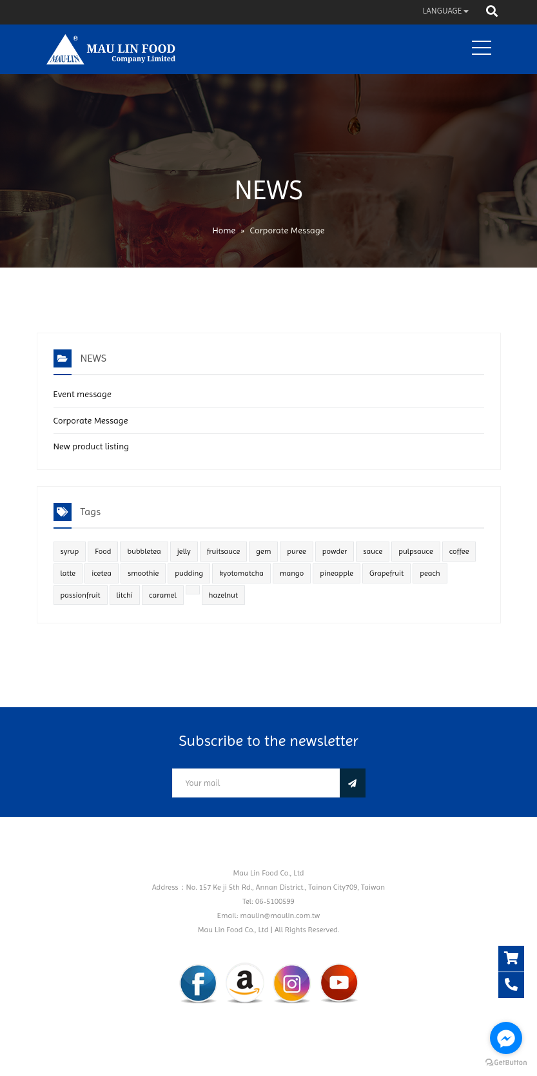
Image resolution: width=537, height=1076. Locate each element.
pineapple (336, 573)
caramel (163, 595)
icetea (102, 573)
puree (296, 551)
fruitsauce (223, 551)
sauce (372, 551)
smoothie (143, 573)
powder (334, 551)
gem (263, 551)
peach (430, 573)
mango (292, 573)
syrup (70, 551)
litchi (125, 595)
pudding (189, 573)
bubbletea (144, 551)
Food (103, 551)
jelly (184, 551)
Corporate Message (91, 420)
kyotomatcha (241, 573)
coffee (459, 551)
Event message (83, 394)
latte (68, 573)
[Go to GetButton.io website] (506, 1063)
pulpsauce (415, 551)
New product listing (92, 446)
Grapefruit (386, 573)
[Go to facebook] (506, 1038)
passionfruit (81, 595)
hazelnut (223, 595)
